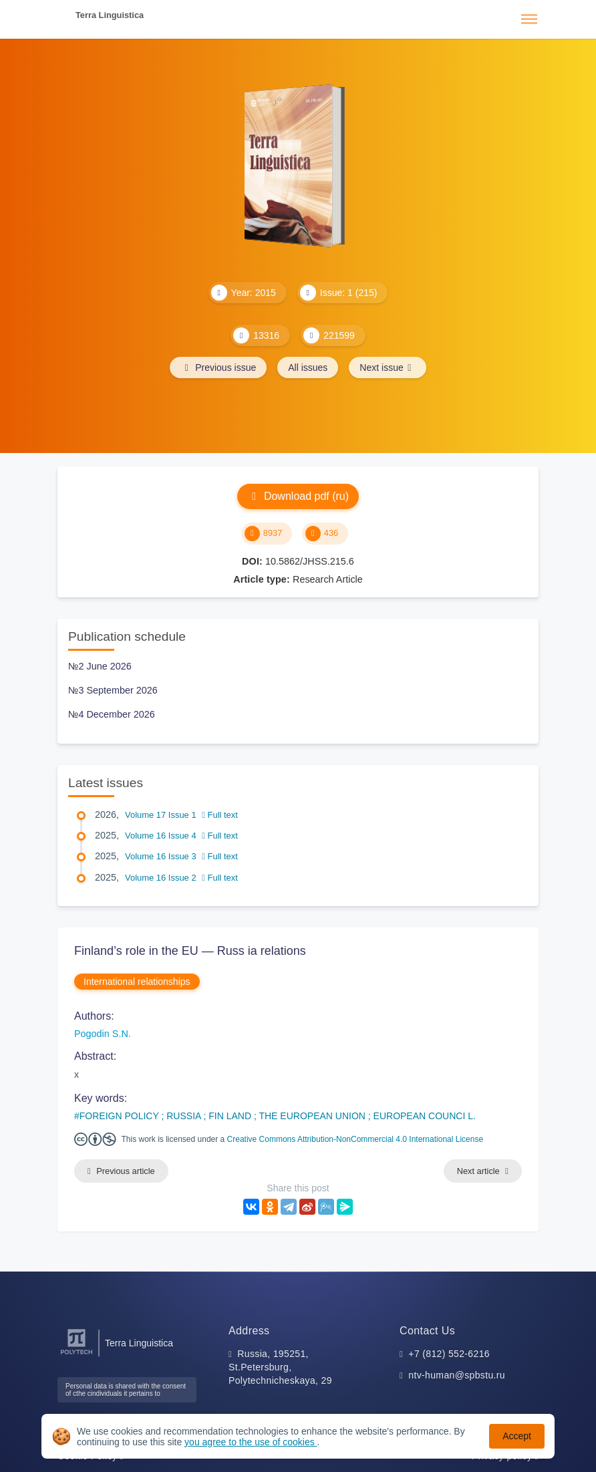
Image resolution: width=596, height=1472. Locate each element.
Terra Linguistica (110, 15)
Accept (516, 1436)
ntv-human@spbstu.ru (456, 1375)
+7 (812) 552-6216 (449, 1353)
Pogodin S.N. (102, 1033)
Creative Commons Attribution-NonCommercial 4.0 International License (355, 1139)
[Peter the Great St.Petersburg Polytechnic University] (76, 1354)
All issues (307, 367)
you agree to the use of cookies (250, 1442)
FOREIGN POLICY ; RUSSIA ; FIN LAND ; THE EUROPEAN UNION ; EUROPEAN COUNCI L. (278, 1116)
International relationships (137, 981)
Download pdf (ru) (298, 496)
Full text (220, 815)
